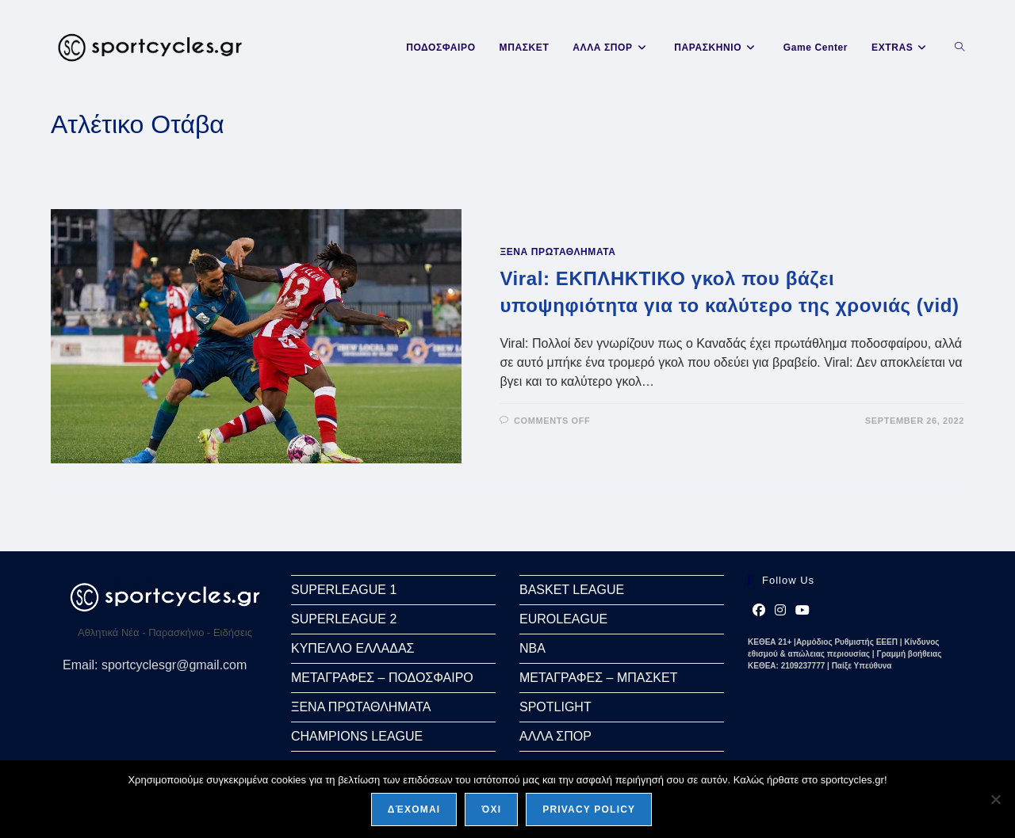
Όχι (491, 809)
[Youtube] (802, 610)
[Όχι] (995, 799)
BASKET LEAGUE (571, 589)
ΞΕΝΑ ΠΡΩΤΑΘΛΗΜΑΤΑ (557, 251)
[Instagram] (780, 610)
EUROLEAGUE (563, 619)
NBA (532, 648)
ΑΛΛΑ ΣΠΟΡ (555, 736)
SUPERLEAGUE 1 (343, 589)
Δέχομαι (414, 809)
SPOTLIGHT (555, 707)
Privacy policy (588, 809)
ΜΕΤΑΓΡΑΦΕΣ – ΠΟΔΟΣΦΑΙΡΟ (382, 677)
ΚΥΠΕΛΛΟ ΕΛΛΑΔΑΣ (352, 648)
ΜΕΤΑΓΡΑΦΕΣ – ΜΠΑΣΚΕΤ (598, 677)
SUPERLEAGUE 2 (343, 619)
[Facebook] (759, 610)
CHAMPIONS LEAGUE (357, 736)
